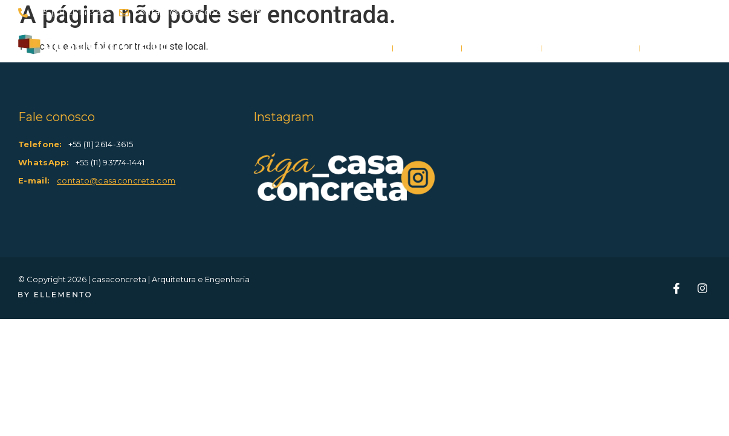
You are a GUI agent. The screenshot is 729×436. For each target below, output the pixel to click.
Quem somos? (590, 48)
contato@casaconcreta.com (116, 180)
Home (366, 48)
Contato (675, 48)
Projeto (427, 48)
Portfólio (502, 48)
